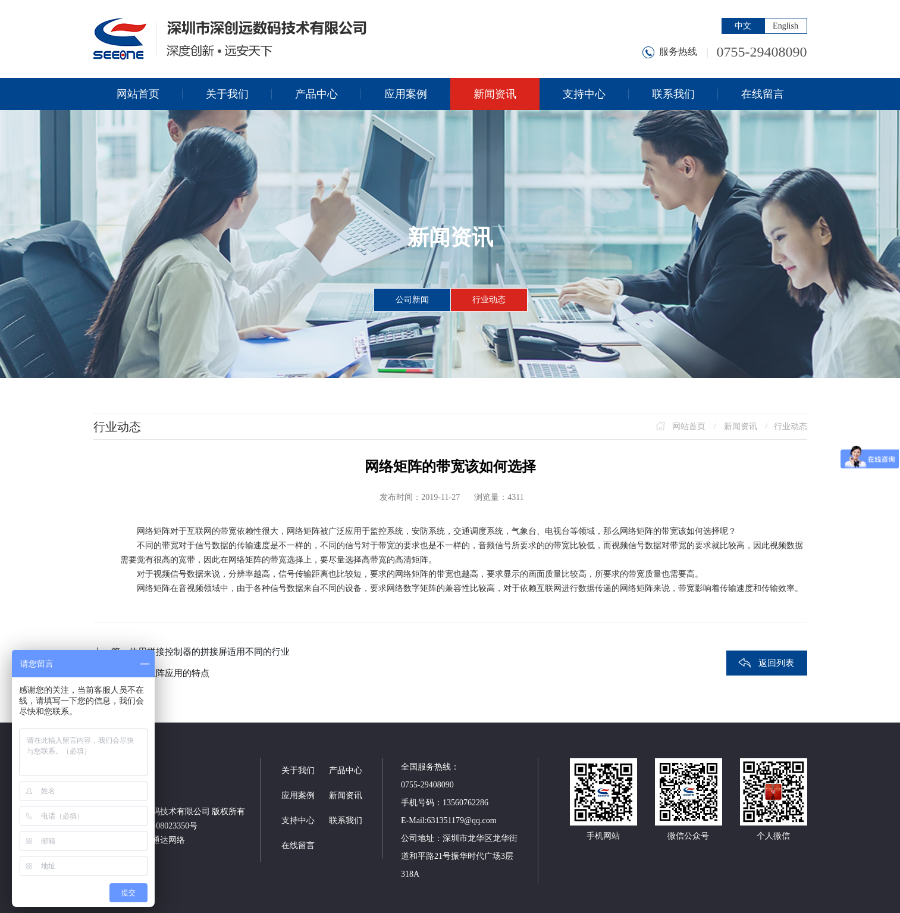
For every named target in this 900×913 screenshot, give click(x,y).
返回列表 (776, 663)
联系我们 (345, 820)
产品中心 (345, 770)
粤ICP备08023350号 (162, 825)
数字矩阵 (420, 588)
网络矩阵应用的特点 (169, 673)
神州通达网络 (160, 840)
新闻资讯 (740, 426)
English (785, 25)
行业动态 (489, 299)
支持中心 (298, 820)
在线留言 (298, 845)
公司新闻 (412, 299)
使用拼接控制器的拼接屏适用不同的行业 (209, 651)
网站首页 (688, 426)
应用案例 (298, 795)
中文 (743, 25)
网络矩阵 (153, 531)
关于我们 (298, 770)
